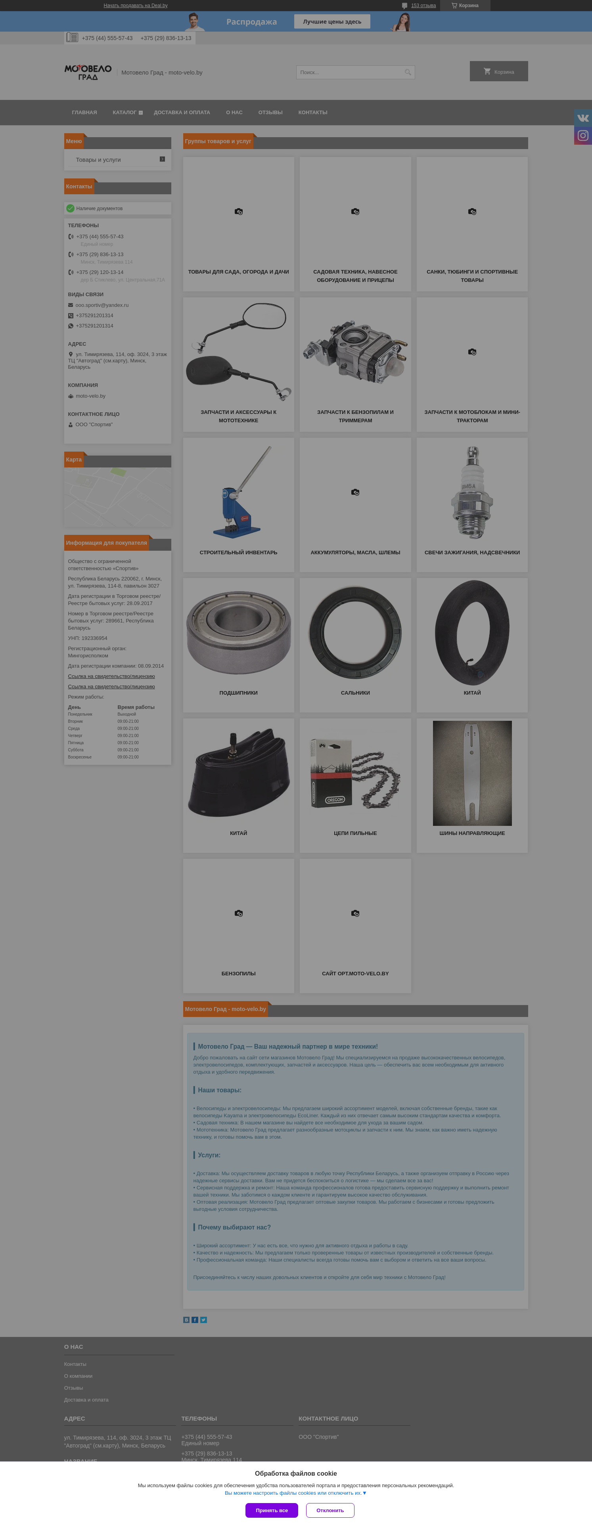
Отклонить (330, 1510)
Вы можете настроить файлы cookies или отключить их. (293, 1493)
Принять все (272, 1510)
